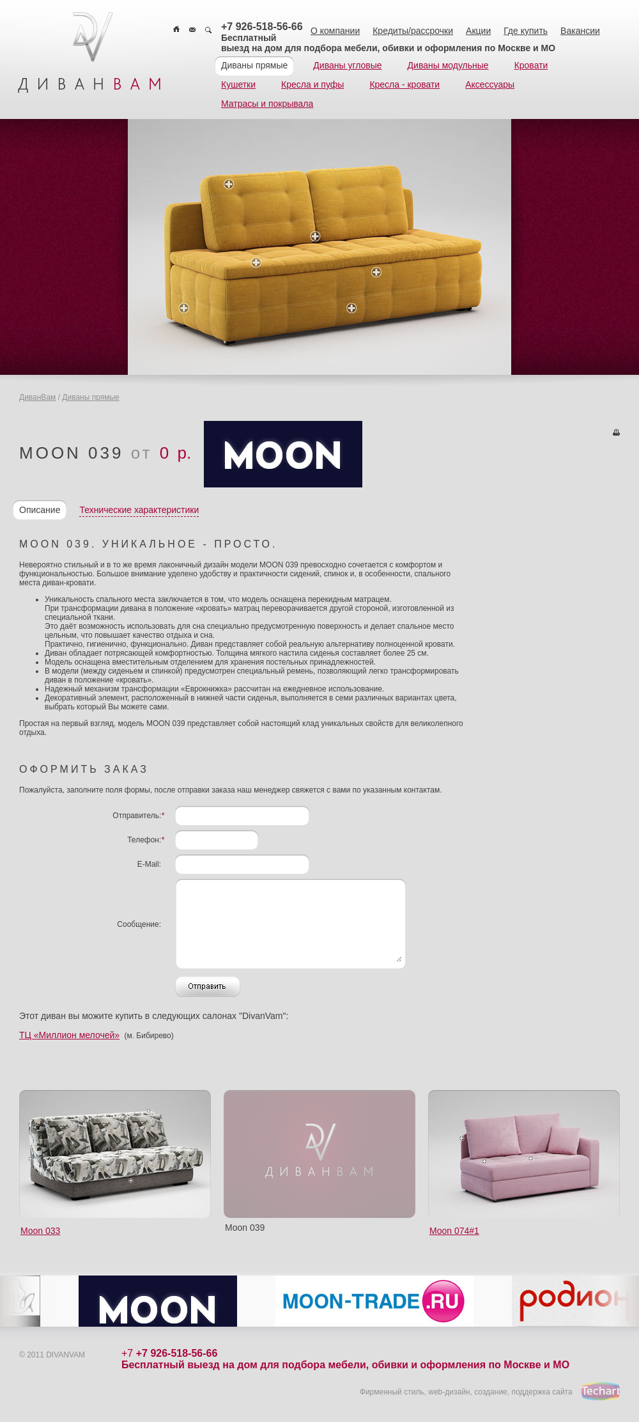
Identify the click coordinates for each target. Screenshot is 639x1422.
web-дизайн (449, 1391)
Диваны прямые (254, 65)
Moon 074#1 (454, 1231)
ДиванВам (37, 397)
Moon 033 (40, 1231)
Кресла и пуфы (312, 84)
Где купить (526, 31)
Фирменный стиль (392, 1391)
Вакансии (580, 31)
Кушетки (238, 84)
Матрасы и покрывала (267, 104)
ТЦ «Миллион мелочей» (69, 1035)
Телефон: (145, 839)
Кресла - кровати (404, 84)
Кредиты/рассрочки (413, 31)
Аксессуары (489, 84)
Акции (478, 31)
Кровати (531, 65)
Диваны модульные (448, 65)
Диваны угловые (347, 65)
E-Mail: (149, 864)
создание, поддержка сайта (523, 1391)
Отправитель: (138, 815)
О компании (335, 31)
